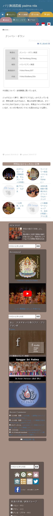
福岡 (47, 15)
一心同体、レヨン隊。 (19, 205)
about (6, 20)
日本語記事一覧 (28, 439)
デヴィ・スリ (18, 509)
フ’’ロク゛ (32, 20)
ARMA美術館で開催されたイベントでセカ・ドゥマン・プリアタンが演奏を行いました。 (43, 199)
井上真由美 (43, 44)
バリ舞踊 (23, 15)
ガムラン (11, 15)
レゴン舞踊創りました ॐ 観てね (27, 309)
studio (12, 329)
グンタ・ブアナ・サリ (21, 513)
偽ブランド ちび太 (19, 188)
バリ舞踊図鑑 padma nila (20, 5)
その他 (35, 15)
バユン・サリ (18, 505)
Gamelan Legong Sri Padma (27, 280)
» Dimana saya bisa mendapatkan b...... (31, 430)
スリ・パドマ (19, 20)
